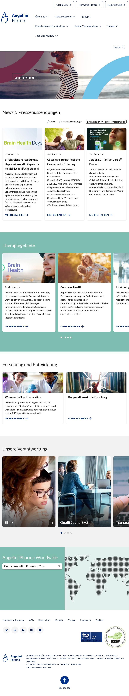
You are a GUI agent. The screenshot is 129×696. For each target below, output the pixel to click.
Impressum (85, 620)
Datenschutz (44, 620)
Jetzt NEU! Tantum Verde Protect (105, 162)
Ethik (9, 522)
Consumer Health (71, 287)
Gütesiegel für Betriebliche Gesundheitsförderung (63, 162)
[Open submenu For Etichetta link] (42, 16)
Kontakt (59, 620)
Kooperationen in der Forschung (87, 397)
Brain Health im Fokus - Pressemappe (106, 121)
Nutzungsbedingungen (13, 620)
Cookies (99, 620)
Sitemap (71, 620)
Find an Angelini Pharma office (24, 566)
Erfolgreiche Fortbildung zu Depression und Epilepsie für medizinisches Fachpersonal (22, 164)
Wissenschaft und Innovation (23, 397)
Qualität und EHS (74, 522)
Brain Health (12, 287)
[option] (29, 292)
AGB (31, 620)
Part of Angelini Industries (38, 667)
